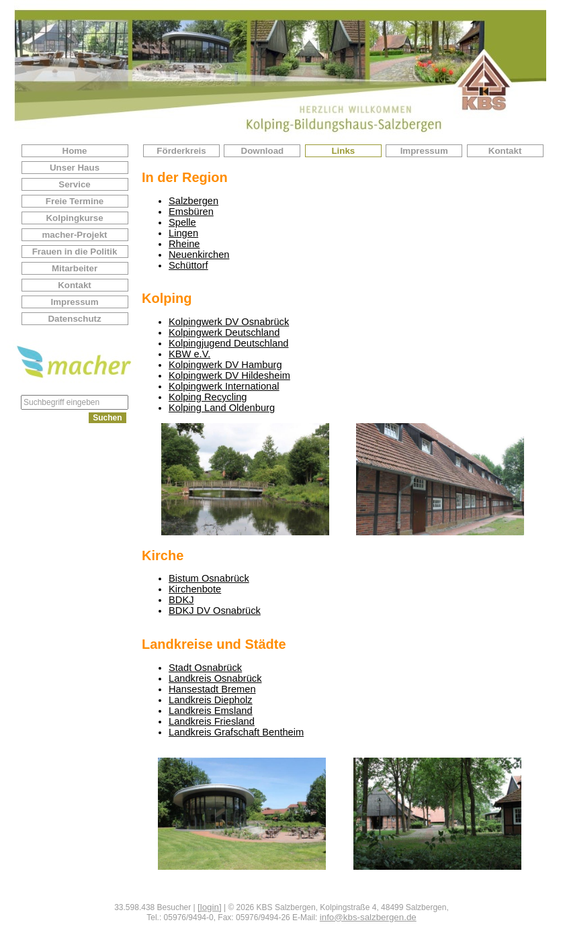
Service (74, 184)
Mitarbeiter (74, 268)
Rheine (184, 243)
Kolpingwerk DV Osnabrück (229, 321)
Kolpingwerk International (224, 386)
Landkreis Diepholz (211, 699)
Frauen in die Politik (75, 252)
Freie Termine (74, 201)
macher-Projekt (74, 235)
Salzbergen (193, 200)
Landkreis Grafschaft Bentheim (236, 732)
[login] (210, 907)
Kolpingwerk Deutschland (224, 332)
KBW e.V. (189, 354)
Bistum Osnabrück (209, 578)
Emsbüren (191, 211)
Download (262, 151)
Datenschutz (74, 319)
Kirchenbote (195, 589)
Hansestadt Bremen (212, 689)
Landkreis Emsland (211, 710)
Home (74, 151)
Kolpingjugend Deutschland (228, 343)
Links (343, 151)
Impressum (74, 302)
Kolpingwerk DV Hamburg (225, 364)
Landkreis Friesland (212, 721)
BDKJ (181, 599)
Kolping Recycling (208, 397)
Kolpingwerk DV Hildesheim (229, 375)
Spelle (182, 222)
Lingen (183, 233)
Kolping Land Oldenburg (222, 407)
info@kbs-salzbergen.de (368, 917)
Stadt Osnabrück (205, 667)
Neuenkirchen (199, 254)
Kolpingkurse (74, 218)
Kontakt (74, 285)
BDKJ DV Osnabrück (215, 610)
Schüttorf (188, 265)
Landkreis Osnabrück (215, 678)
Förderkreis (181, 151)
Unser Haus (74, 168)
